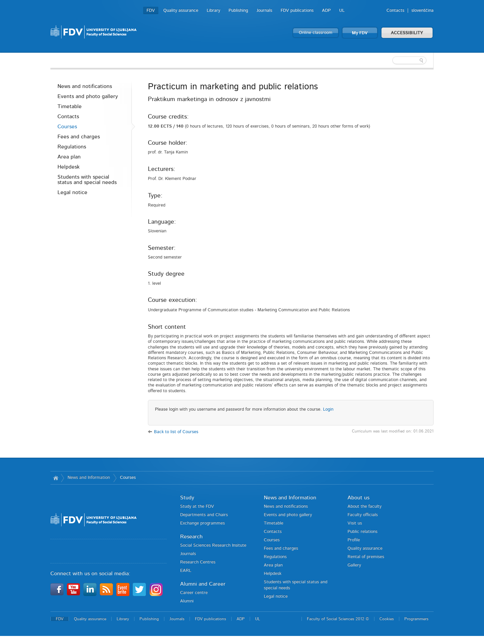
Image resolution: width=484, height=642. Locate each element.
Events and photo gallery (87, 96)
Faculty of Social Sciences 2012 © (338, 619)
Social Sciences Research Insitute (213, 545)
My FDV (360, 33)
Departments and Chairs (204, 515)
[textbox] (390, 60)
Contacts (395, 10)
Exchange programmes (202, 523)
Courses (67, 126)
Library (213, 10)
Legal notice (72, 192)
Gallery (354, 565)
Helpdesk (68, 167)
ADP (326, 10)
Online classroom (315, 33)
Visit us (355, 523)
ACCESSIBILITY (407, 33)
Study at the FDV (197, 506)
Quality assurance (180, 10)
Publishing (238, 10)
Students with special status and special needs (87, 179)
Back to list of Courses (176, 432)
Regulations (71, 146)
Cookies (386, 619)
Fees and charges (78, 136)
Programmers (416, 619)
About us (358, 497)
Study (187, 497)
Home (55, 477)
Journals (264, 10)
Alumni (187, 601)
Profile (354, 540)
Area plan (69, 156)
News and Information (89, 477)
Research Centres (197, 562)
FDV (151, 10)
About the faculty (364, 506)
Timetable (69, 106)
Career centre (194, 593)
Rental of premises (366, 557)
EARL (185, 570)
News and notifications (84, 86)
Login (328, 409)
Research (191, 536)
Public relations (362, 532)
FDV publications (297, 10)
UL (342, 10)
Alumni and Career (203, 584)
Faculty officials (363, 515)
